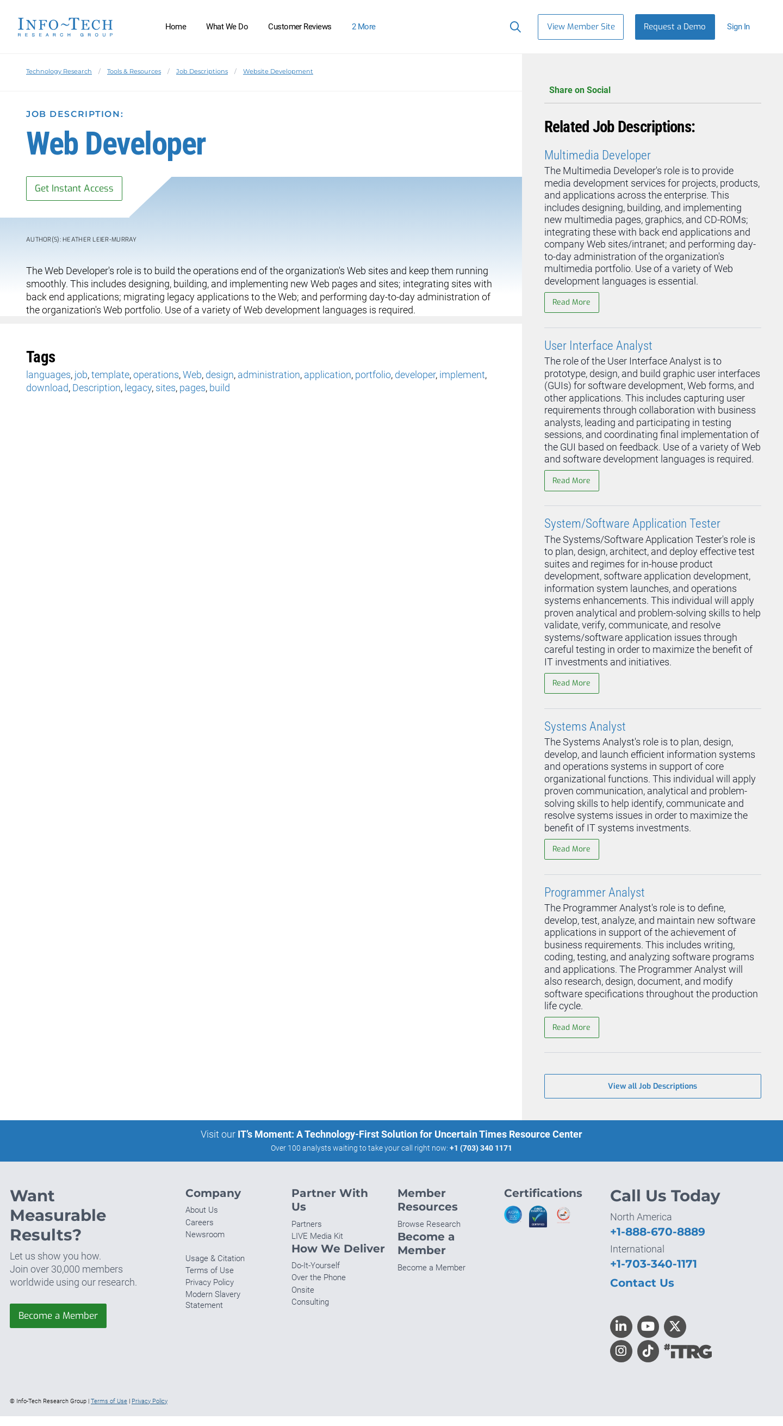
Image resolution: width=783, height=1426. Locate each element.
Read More (572, 303)
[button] (743, 27)
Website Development (278, 71)
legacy (138, 388)
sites (166, 388)
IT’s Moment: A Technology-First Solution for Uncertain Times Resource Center (410, 1144)
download (47, 388)
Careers (199, 1232)
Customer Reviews (300, 27)
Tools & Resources (134, 71)
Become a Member (61, 1326)
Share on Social (652, 90)
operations (156, 375)
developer (415, 375)
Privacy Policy (209, 1293)
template (110, 375)
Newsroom (205, 1244)
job (81, 375)
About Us (201, 1220)
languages (48, 375)
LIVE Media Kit (317, 1246)
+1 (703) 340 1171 (481, 1157)
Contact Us (642, 1292)
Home (176, 27)
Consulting (310, 1312)
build (219, 388)
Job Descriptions (202, 71)
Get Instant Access (77, 188)
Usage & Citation (215, 1268)
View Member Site (581, 26)
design (220, 375)
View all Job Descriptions (652, 1095)
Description (96, 388)
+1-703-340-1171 (653, 1273)
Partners (306, 1234)
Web (192, 375)
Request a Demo (675, 26)
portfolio (373, 375)
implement (462, 375)
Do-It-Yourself (315, 1276)
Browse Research (429, 1234)
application (327, 375)
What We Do (227, 27)
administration (269, 375)
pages (192, 388)
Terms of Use (209, 1281)
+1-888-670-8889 (657, 1242)
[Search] (513, 26)
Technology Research (59, 71)
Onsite (302, 1300)
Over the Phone (318, 1288)
